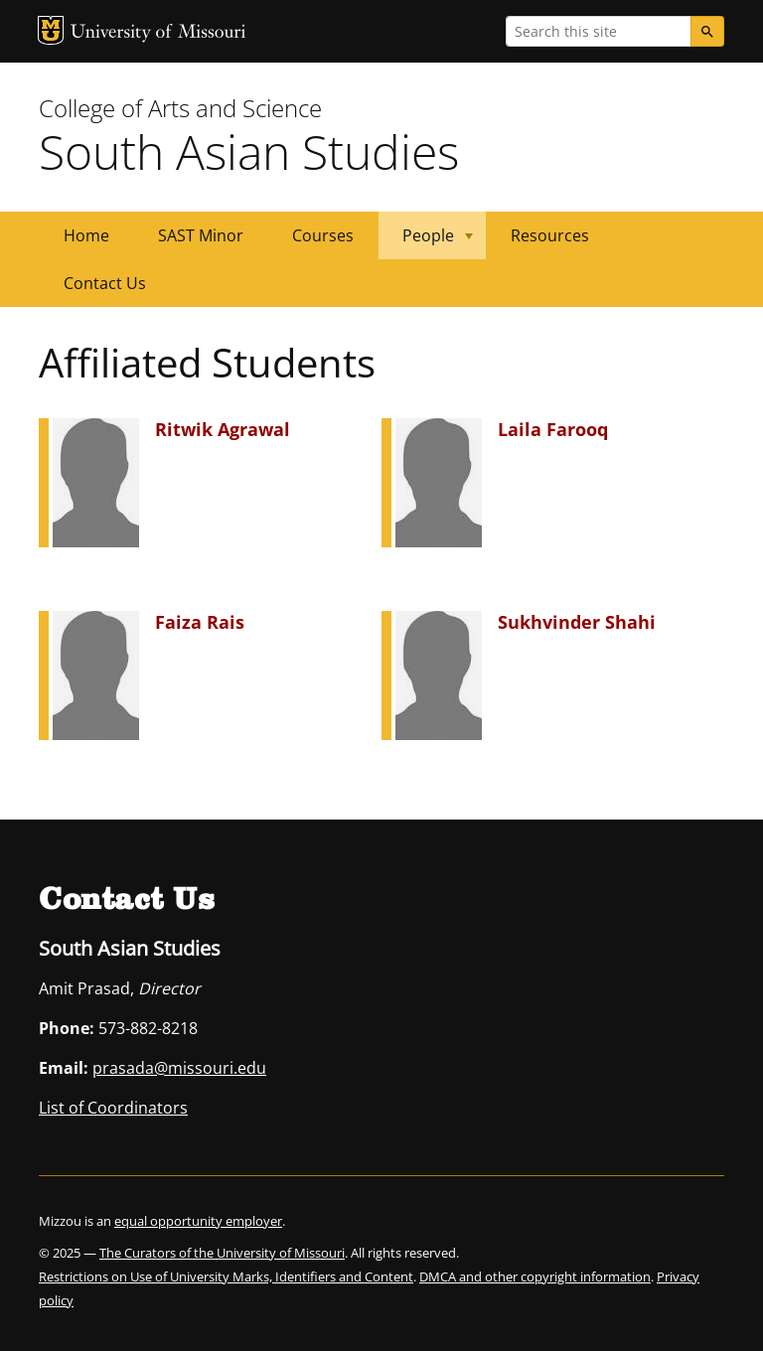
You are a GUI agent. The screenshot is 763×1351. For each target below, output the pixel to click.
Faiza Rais (199, 622)
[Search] (707, 31)
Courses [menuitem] (323, 235)
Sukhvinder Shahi (577, 622)
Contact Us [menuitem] (105, 283)
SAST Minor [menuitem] (200, 235)
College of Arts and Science (180, 107)
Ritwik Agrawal (222, 429)
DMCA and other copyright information (535, 1276)
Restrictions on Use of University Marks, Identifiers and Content (226, 1276)
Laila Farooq (553, 429)
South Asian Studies (249, 151)
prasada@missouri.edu (179, 1068)
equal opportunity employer (198, 1221)
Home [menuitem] (86, 235)
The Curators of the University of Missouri (222, 1253)
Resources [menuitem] (550, 235)
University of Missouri (158, 33)
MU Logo (51, 30)
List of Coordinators (113, 1108)
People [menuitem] (426, 242)
